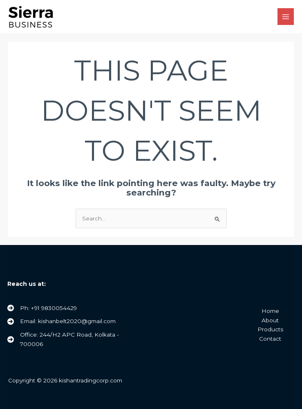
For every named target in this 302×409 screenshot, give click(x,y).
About (270, 320)
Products (270, 329)
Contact (270, 338)
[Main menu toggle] (285, 16)
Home (270, 311)
